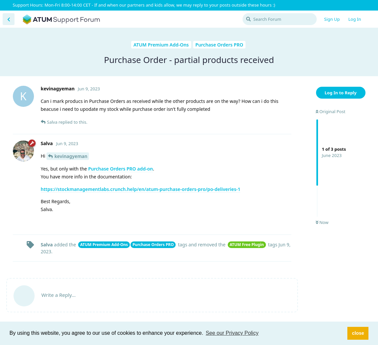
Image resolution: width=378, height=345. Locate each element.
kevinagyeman (70, 156)
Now (322, 222)
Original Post (330, 111)
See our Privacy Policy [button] (232, 333)
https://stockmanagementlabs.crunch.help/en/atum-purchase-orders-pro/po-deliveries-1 (141, 189)
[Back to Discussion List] (9, 19)
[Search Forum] (280, 19)
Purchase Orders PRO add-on (120, 169)
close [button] (358, 333)
